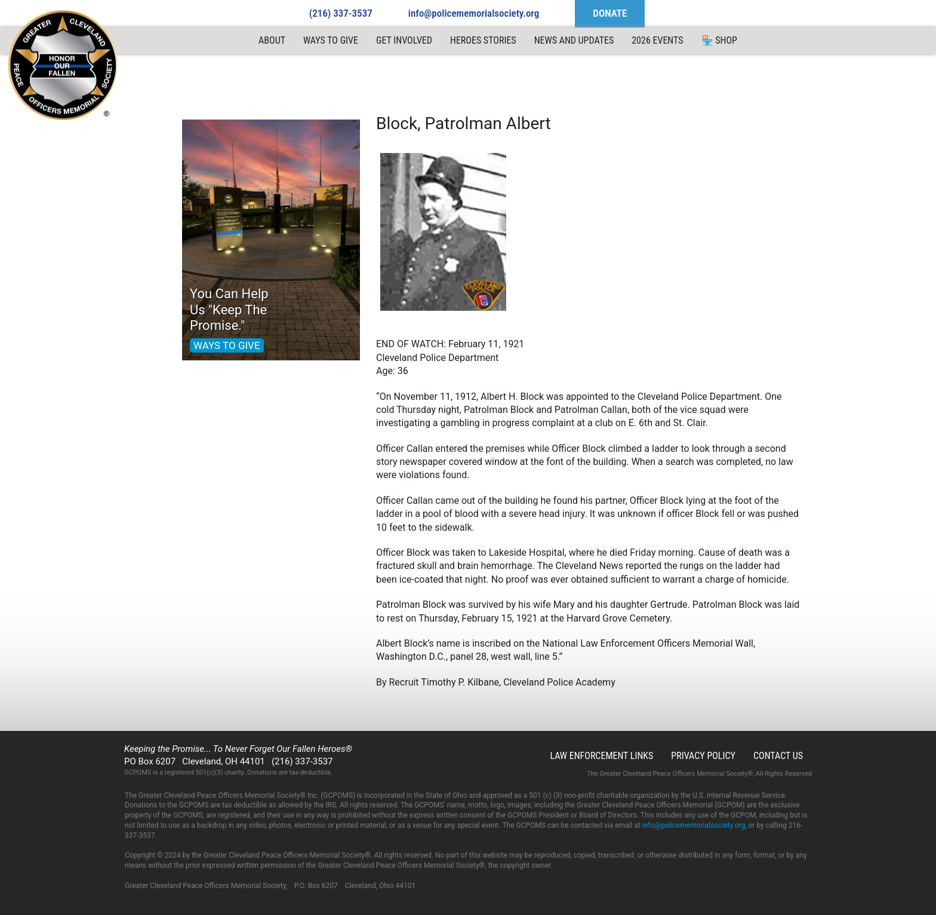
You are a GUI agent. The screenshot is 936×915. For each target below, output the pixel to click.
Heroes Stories (483, 40)
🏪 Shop (719, 40)
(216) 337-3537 (340, 13)
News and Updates (574, 40)
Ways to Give (330, 40)
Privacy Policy (703, 755)
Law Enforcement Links (601, 755)
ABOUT (271, 40)
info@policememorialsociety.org (474, 13)
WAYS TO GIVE (226, 345)
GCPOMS (63, 66)
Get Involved (404, 40)
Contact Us (778, 755)
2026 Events (657, 40)
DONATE (610, 13)
